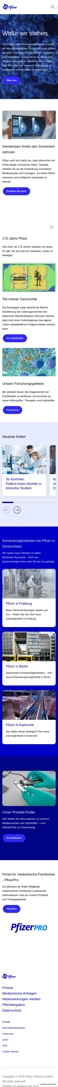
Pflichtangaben (13, 1005)
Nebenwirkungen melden (21, 999)
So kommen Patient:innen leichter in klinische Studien (24, 483)
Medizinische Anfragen (19, 993)
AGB (4, 1045)
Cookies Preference (48, 1084)
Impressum (8, 1034)
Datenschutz (11, 1010)
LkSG (5, 1040)
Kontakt (6, 1022)
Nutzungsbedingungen (13, 1028)
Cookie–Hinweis (10, 1051)
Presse (7, 988)
